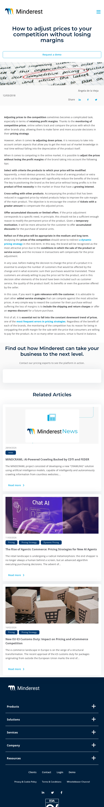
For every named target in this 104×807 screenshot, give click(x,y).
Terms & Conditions (51, 781)
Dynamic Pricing (51, 542)
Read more (16, 485)
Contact (46, 772)
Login (60, 772)
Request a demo (52, 54)
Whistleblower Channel (78, 781)
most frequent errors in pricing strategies (40, 321)
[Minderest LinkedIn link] (43, 792)
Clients (32, 772)
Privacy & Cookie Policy (25, 781)
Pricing (11, 542)
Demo (72, 772)
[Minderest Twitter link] (52, 792)
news (10, 452)
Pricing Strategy (29, 542)
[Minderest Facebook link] (61, 792)
